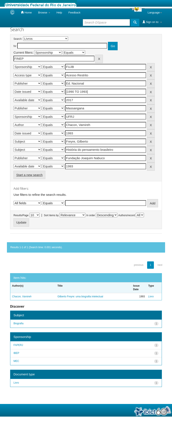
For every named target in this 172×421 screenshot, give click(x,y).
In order (90, 215)
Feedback (74, 12)
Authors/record (126, 215)
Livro (151, 296)
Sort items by (51, 215)
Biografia (18, 323)
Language (155, 12)
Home (26, 12)
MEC (16, 361)
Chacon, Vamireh (21, 296)
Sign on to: (152, 22)
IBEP (16, 353)
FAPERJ (18, 345)
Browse (44, 12)
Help (59, 12)
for (14, 46)
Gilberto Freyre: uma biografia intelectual (80, 296)
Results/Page (20, 215)
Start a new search (29, 175)
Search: (17, 38)
